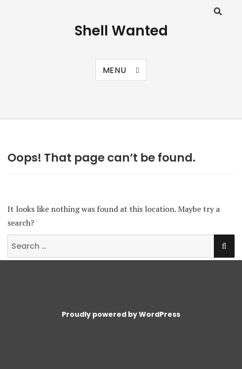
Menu (114, 70)
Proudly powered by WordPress (121, 314)
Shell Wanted (121, 30)
